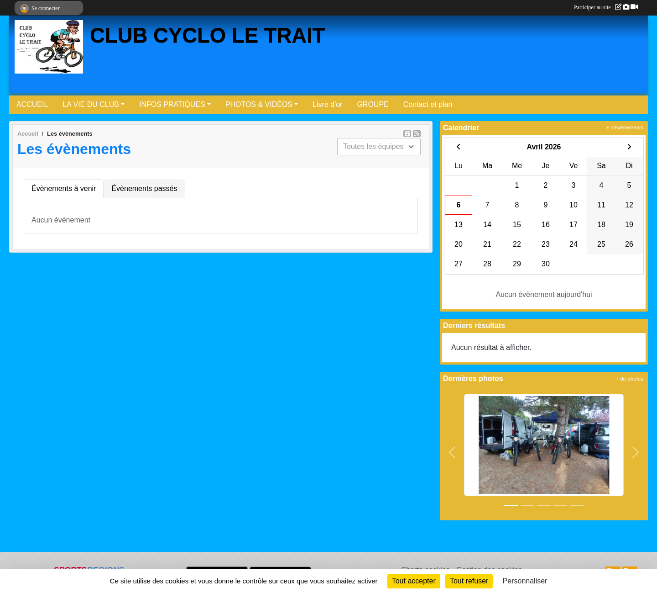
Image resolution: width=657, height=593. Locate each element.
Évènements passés (144, 188)
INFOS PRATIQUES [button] (172, 104)
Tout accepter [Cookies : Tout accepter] (414, 581)
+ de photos (629, 378)
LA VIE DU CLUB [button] (91, 104)
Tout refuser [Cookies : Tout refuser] (469, 581)
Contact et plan (428, 104)
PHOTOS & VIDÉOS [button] (258, 104)
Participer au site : (606, 7)
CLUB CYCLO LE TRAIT (207, 35)
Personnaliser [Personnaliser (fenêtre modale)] (525, 581)
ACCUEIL (32, 104)
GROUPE (372, 104)
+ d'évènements (624, 127)
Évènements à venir (63, 188)
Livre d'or (327, 104)
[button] (452, 453)
